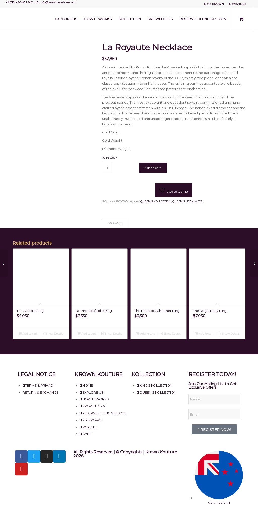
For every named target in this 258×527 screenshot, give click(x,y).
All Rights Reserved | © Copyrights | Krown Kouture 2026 (125, 454)
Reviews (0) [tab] (114, 223)
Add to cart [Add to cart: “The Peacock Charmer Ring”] (145, 334)
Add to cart (153, 168)
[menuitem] (214, 4)
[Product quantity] (107, 168)
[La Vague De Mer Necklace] (254, 263)
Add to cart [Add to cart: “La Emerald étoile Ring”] (86, 334)
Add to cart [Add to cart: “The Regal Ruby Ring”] (204, 334)
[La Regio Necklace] (4, 263)
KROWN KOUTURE (99, 374)
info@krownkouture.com (57, 2)
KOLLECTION (148, 374)
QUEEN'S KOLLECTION (155, 201)
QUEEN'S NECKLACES (187, 201)
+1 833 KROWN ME (19, 2)
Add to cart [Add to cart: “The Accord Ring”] (28, 334)
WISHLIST (237, 4)
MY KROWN (214, 4)
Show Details (53, 334)
